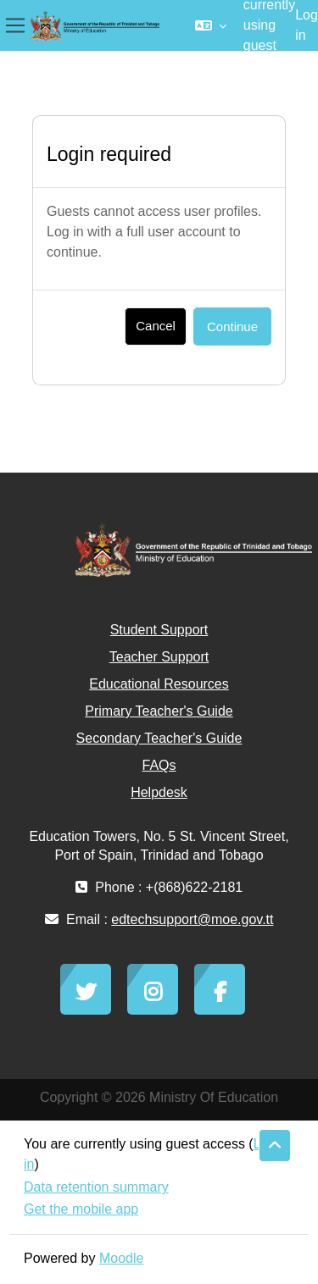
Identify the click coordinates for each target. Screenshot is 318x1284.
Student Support (159, 630)
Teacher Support (159, 657)
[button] (211, 25)
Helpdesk (159, 792)
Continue (232, 326)
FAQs (159, 765)
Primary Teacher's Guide (158, 711)
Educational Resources (159, 684)
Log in (306, 25)
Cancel (156, 325)
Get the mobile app (81, 1209)
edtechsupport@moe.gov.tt (192, 919)
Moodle (121, 1258)
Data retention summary (96, 1187)
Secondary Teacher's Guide (159, 738)
